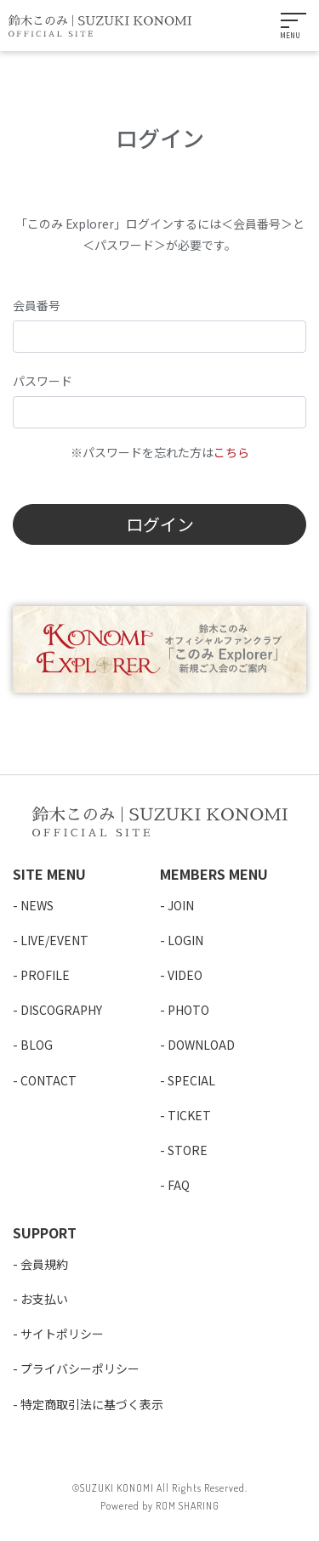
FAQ (179, 1184)
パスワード (42, 380)
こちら (231, 452)
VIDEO (185, 974)
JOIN (181, 905)
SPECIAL (191, 1080)
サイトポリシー (62, 1333)
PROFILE (45, 974)
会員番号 (36, 305)
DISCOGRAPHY (61, 1009)
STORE (188, 1150)
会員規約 (44, 1263)
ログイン (160, 524)
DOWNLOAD (201, 1044)
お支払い (44, 1298)
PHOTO (188, 1009)
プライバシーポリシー (80, 1368)
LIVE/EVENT (54, 940)
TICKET (189, 1115)
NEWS (37, 905)
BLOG (36, 1044)
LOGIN (185, 940)
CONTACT (48, 1080)
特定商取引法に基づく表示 (91, 1404)
